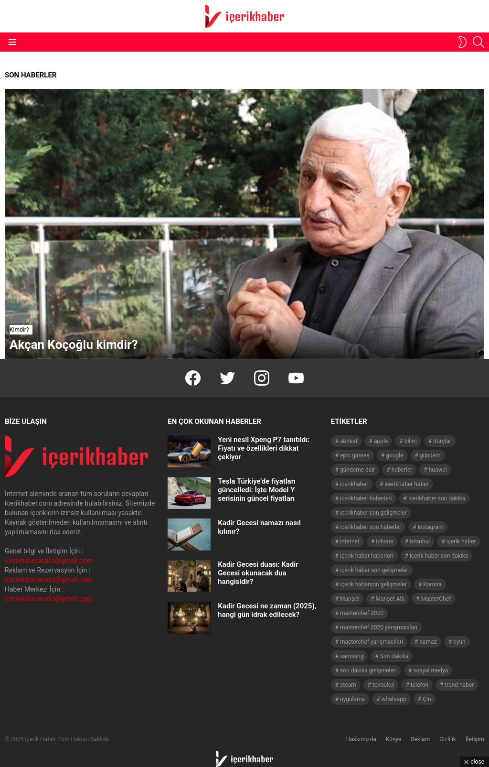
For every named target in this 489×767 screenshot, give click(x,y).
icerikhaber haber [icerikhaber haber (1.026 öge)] (406, 484)
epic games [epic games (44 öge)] (355, 455)
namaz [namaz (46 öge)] (427, 641)
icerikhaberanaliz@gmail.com (49, 560)
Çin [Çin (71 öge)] (427, 699)
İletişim (475, 739)
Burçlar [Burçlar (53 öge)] (442, 441)
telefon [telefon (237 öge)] (419, 684)
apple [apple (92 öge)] (381, 441)
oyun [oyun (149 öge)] (459, 641)
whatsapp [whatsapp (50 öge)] (394, 699)
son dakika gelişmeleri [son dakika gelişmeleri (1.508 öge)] (368, 670)
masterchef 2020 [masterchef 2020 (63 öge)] (361, 613)
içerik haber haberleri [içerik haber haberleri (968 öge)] (366, 555)
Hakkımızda (361, 739)
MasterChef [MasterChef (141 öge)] (436, 598)
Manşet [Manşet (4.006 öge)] (349, 598)
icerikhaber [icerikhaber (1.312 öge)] (354, 484)
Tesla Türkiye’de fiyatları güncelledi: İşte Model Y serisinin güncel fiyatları (257, 490)
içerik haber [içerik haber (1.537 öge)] (461, 541)
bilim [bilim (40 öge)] (410, 441)
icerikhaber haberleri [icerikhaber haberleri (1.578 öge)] (366, 498)
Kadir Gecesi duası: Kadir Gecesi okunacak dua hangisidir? (258, 573)
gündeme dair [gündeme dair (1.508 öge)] (357, 469)
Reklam (420, 739)
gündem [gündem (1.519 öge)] (430, 455)
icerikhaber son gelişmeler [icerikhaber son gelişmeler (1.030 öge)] (373, 512)
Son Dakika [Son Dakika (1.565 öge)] (394, 656)
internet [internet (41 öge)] (350, 541)
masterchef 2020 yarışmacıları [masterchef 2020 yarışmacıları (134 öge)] (378, 627)
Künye (394, 739)
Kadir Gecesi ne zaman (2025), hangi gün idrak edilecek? (267, 610)
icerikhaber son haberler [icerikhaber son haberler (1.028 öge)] (370, 527)
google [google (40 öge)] (394, 455)
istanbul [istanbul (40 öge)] (420, 541)
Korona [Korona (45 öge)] (432, 584)
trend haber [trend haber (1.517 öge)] (459, 684)
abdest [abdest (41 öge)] (349, 441)
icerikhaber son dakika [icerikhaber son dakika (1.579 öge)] (436, 498)
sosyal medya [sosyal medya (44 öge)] (430, 670)
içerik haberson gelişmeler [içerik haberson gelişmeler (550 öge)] (373, 584)
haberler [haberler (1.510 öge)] (402, 469)
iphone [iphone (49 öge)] (384, 541)
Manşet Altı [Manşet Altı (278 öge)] (390, 598)
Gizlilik (447, 739)
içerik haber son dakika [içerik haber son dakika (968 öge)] (439, 555)
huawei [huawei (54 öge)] (438, 469)
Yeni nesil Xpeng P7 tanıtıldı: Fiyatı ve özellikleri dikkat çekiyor (263, 448)
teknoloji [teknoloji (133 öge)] (383, 684)
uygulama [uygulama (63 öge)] (352, 699)
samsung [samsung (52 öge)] (351, 656)
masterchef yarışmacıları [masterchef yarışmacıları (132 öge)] (371, 641)
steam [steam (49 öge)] (348, 684)
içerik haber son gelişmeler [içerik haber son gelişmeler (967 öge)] (374, 570)
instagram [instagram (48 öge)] (431, 527)
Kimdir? (19, 329)
